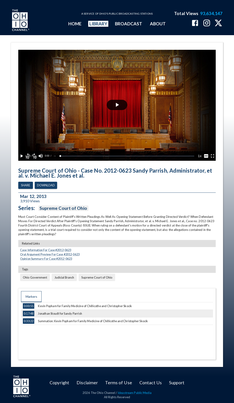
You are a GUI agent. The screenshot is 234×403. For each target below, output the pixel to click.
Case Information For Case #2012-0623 (45, 250)
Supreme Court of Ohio (63, 208)
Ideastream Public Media (135, 393)
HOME (75, 23)
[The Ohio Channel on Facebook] (195, 23)
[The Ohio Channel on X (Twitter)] (218, 23)
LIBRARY (98, 23)
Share (25, 185)
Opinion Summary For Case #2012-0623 (46, 259)
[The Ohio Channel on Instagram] (207, 23)
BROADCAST (128, 23)
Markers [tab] (31, 296)
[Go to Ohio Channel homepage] (20, 21)
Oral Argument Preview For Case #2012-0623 (50, 254)
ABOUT (158, 23)
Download (46, 185)
